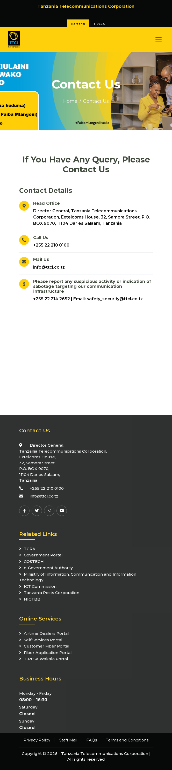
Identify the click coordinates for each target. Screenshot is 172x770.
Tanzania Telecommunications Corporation (104, 753)
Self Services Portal (43, 639)
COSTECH (34, 561)
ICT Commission (40, 586)
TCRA (29, 548)
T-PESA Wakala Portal (46, 658)
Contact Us (96, 101)
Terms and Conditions (127, 740)
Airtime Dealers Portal (46, 633)
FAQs (91, 740)
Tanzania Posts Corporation (51, 592)
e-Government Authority (48, 567)
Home (70, 101)
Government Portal (43, 555)
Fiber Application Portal (48, 652)
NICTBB (32, 599)
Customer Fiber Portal (46, 646)
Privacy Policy (37, 740)
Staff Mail (68, 740)
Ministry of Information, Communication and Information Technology (77, 577)
